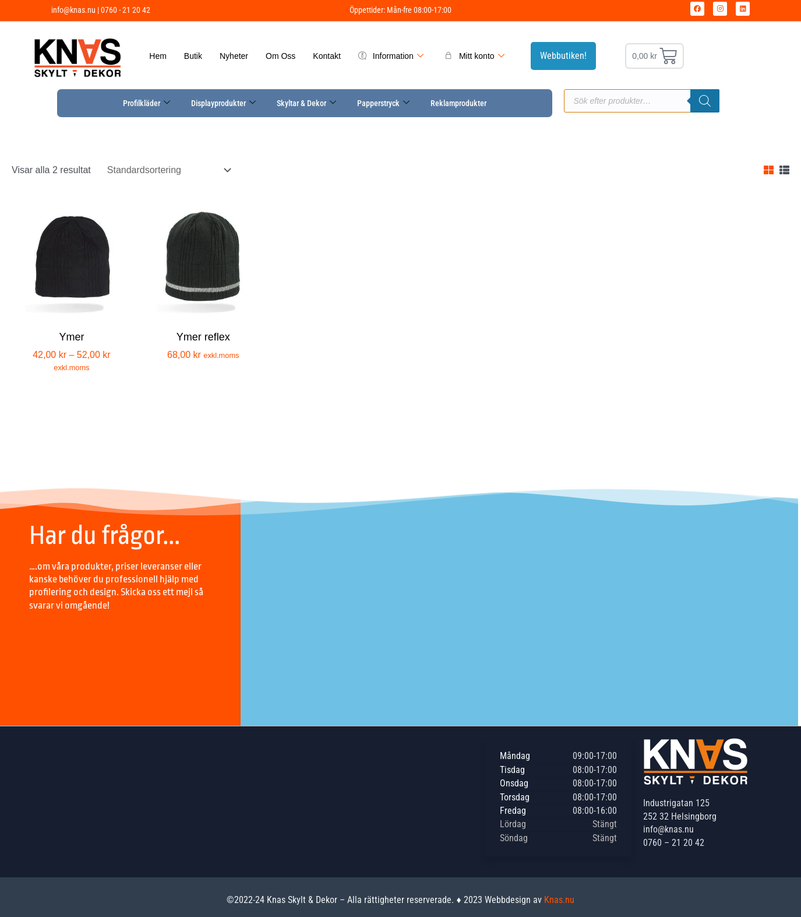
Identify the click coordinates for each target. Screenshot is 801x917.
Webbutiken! (563, 55)
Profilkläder (146, 103)
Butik (193, 56)
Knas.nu (559, 899)
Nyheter (234, 56)
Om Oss (280, 56)
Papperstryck (383, 103)
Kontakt (326, 56)
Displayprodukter (223, 103)
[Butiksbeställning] (168, 170)
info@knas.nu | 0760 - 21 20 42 (100, 10)
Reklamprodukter (458, 103)
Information (391, 56)
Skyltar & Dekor (306, 103)
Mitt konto (474, 56)
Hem (158, 56)
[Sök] (704, 101)
